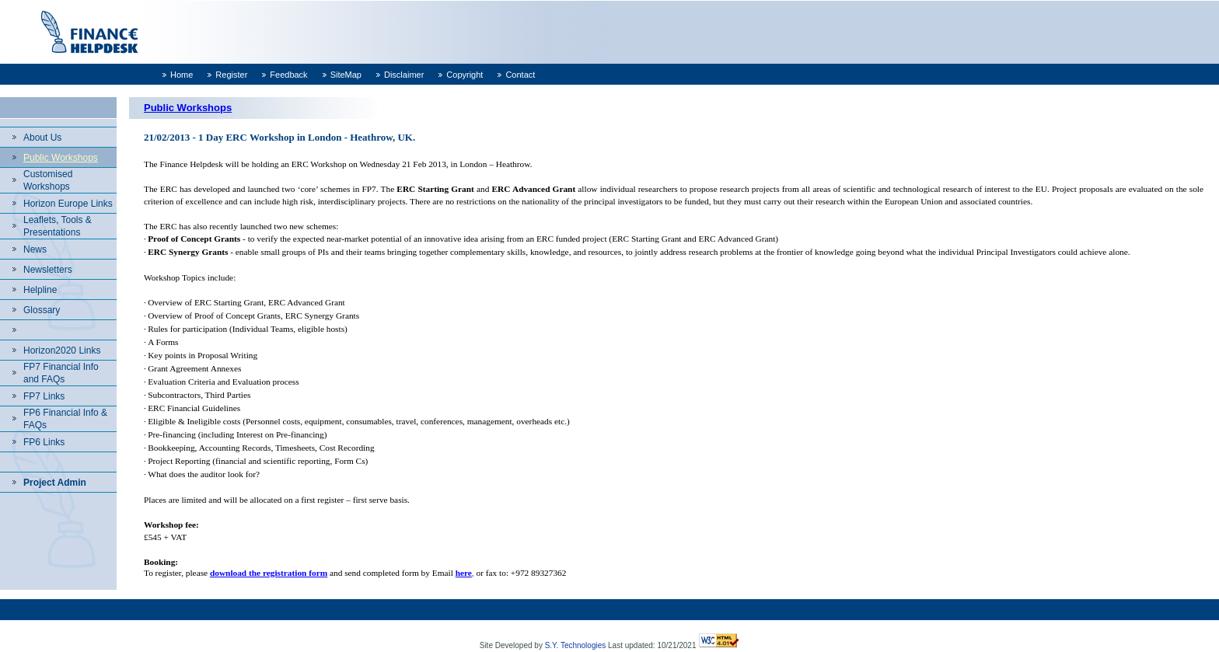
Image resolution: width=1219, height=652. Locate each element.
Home (181, 74)
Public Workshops (60, 157)
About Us (42, 137)
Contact (520, 74)
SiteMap (346, 74)
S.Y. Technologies (575, 645)
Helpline (40, 289)
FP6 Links (44, 442)
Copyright (464, 74)
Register (231, 74)
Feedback (288, 74)
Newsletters (47, 269)
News (35, 249)
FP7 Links (44, 396)
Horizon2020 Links (61, 350)
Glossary (41, 310)
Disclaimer (404, 74)
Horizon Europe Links (68, 203)
